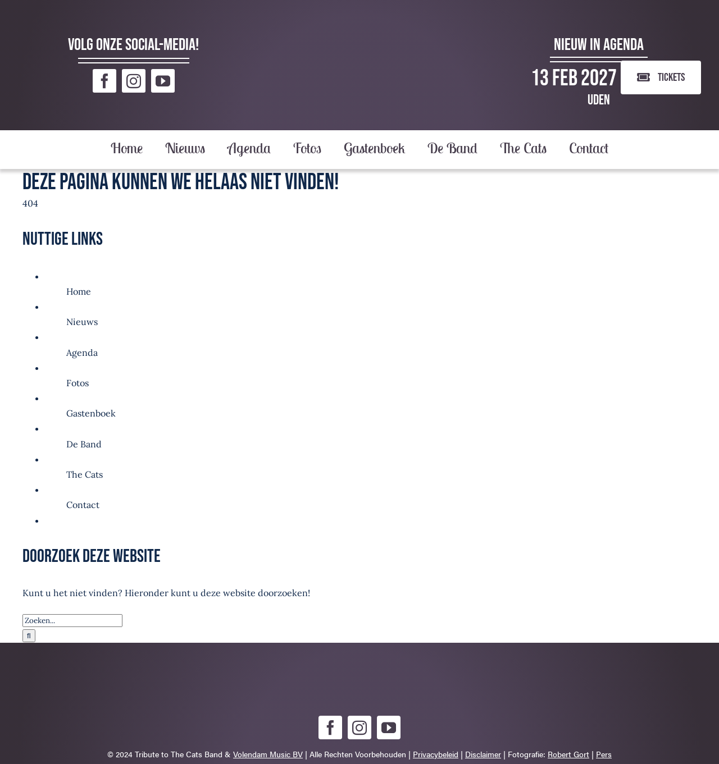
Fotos (77, 382)
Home (78, 291)
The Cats (84, 474)
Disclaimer (483, 754)
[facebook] (104, 81)
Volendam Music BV (268, 754)
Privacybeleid (435, 754)
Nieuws (82, 321)
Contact (82, 504)
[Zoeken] (28, 635)
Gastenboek (91, 413)
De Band (84, 444)
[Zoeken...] (72, 620)
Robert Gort (568, 754)
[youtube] (163, 81)
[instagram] (133, 81)
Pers (604, 754)
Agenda (82, 352)
